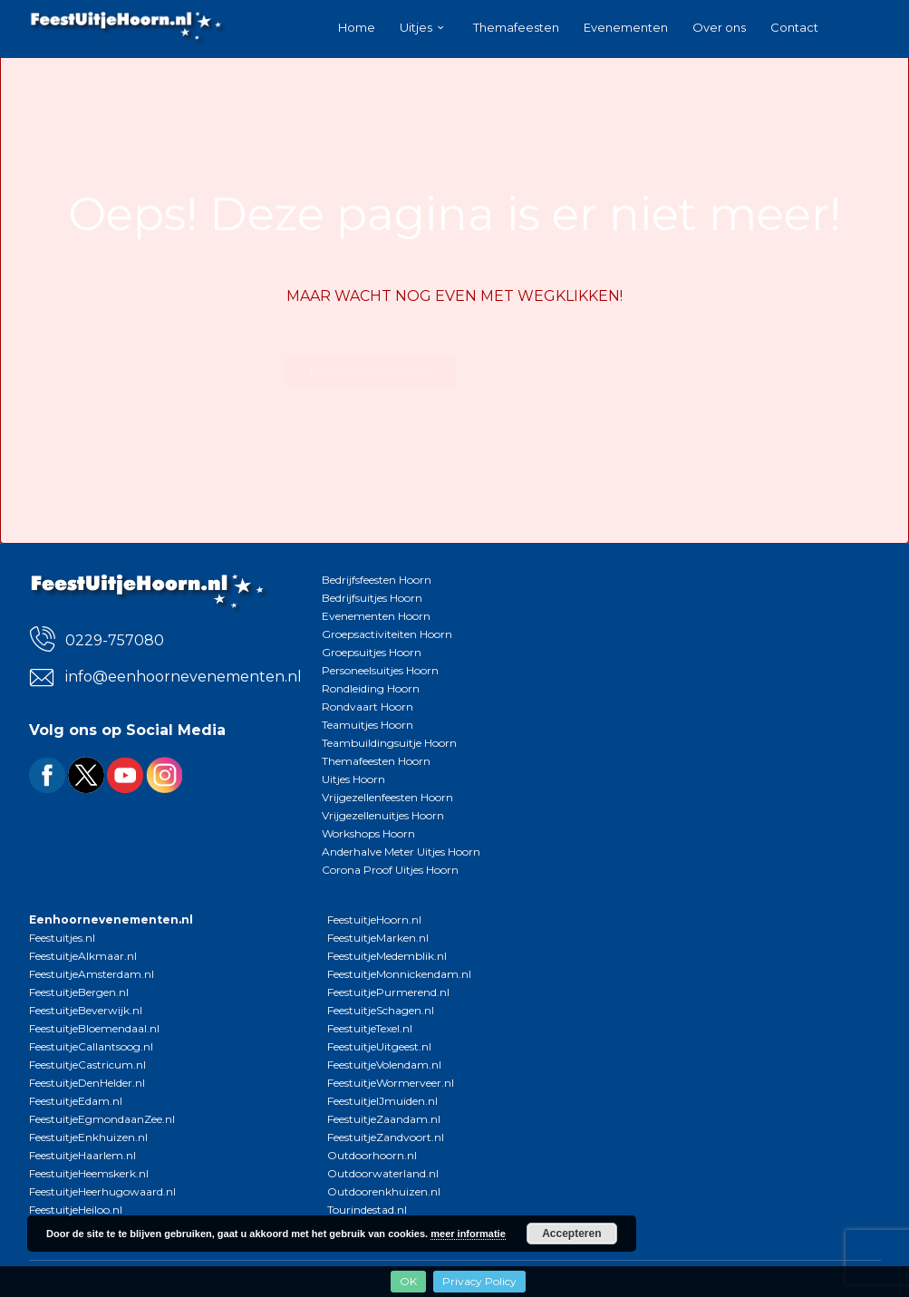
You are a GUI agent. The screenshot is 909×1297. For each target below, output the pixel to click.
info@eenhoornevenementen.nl (180, 676)
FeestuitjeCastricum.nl (87, 1064)
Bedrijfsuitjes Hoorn (372, 598)
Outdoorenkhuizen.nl (383, 1191)
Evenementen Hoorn (376, 616)
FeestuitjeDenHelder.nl (87, 1082)
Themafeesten (516, 27)
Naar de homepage (371, 339)
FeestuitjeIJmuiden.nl (382, 1101)
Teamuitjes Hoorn (367, 724)
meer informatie (468, 1233)
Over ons (719, 27)
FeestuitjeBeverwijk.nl (85, 1010)
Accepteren (571, 1233)
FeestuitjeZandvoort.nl (385, 1137)
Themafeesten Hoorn (376, 761)
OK (408, 1281)
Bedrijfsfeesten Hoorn (376, 579)
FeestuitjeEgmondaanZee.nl (102, 1119)
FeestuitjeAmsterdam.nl (91, 974)
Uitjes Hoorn (353, 779)
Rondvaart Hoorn (367, 706)
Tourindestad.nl (367, 1209)
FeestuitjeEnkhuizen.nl (88, 1137)
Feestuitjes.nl (62, 937)
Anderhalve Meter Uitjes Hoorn (401, 851)
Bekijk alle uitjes (541, 339)
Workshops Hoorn (368, 833)
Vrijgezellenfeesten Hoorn (387, 797)
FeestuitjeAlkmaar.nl (83, 956)
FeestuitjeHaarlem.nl (82, 1155)
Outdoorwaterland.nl (383, 1173)
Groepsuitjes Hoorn (371, 652)
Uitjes (416, 27)
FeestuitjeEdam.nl (75, 1101)
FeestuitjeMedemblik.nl (387, 956)
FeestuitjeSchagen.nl (380, 1010)
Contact (794, 27)
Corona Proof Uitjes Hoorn (390, 869)
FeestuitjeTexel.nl (369, 1028)
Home (356, 27)
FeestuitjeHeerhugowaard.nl (102, 1191)
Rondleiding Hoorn (371, 688)
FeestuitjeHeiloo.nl (75, 1209)
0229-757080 (114, 640)
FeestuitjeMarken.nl (378, 937)
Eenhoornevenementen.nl (111, 919)
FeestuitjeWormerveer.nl (390, 1082)
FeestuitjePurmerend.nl (388, 992)
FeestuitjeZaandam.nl (383, 1119)
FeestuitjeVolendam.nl (384, 1064)
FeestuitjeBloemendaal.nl (94, 1028)
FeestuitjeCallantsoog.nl (91, 1046)
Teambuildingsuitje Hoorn (389, 743)
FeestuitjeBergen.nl (79, 992)
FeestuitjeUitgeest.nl (379, 1046)
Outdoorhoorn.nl (372, 1155)
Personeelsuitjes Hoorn (380, 670)
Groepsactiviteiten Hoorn (387, 634)
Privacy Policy (479, 1281)
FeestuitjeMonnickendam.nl (399, 974)
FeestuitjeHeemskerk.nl (89, 1173)
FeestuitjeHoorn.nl (374, 919)
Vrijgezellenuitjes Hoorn (383, 815)
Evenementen (626, 27)
